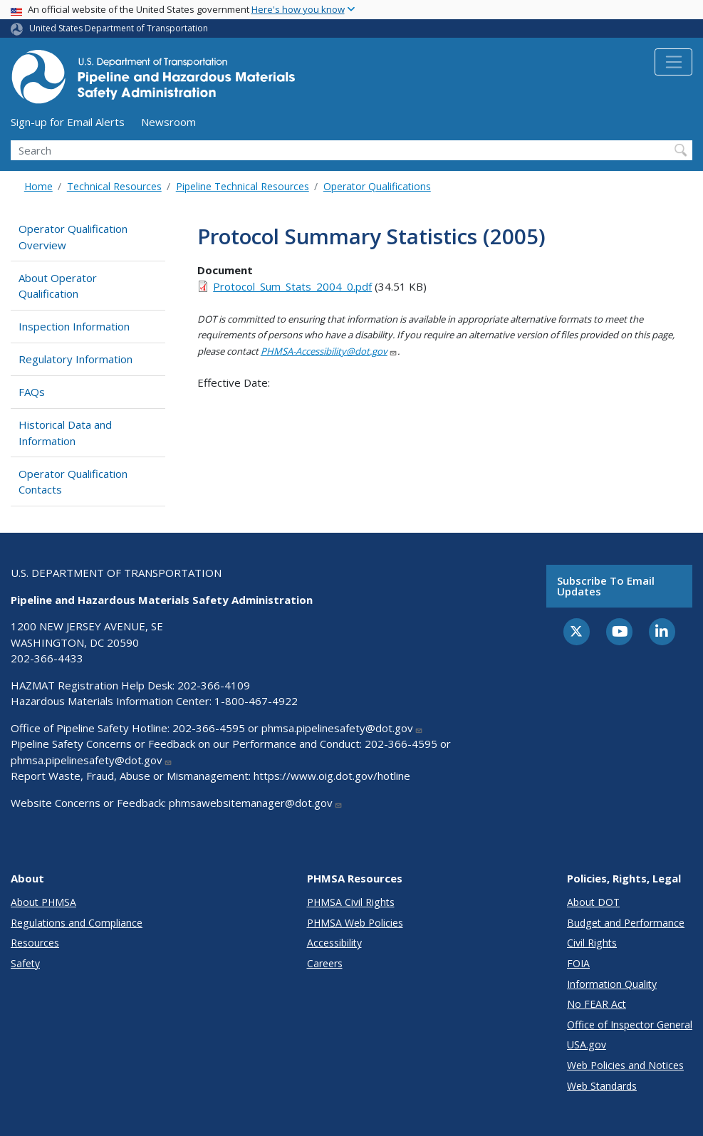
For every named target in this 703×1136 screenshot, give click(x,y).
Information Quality (612, 984)
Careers (325, 963)
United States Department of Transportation (118, 28)
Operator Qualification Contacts (73, 482)
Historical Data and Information (65, 432)
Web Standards (602, 1086)
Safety (25, 963)
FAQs (32, 392)
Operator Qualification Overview (73, 237)
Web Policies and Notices (625, 1065)
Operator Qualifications (377, 186)
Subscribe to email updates (606, 585)
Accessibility (334, 942)
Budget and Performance (625, 922)
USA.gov (586, 1044)
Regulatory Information (75, 359)
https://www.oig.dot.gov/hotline (332, 775)
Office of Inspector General (629, 1024)
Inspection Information (74, 326)
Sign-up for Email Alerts (68, 122)
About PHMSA (43, 902)
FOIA (578, 963)
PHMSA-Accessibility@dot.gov (329, 351)
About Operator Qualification (58, 286)
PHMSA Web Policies (355, 922)
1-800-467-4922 (256, 701)
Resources (35, 942)
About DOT (593, 902)
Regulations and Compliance (76, 922)
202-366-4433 (47, 658)
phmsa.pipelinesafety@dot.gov (342, 728)
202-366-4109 (213, 685)
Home (38, 186)
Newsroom (168, 122)
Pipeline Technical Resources (242, 186)
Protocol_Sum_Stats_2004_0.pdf (292, 286)
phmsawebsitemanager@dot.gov (256, 803)
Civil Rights (592, 942)
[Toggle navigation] (673, 61)
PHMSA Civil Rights (351, 902)
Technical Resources (114, 186)
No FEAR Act (596, 1004)
